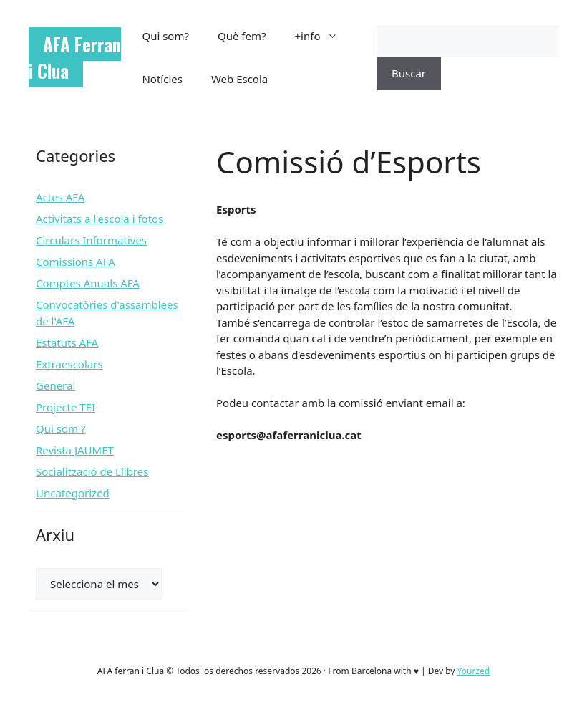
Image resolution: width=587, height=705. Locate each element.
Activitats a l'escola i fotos (99, 218)
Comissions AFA (75, 261)
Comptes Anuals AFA (88, 283)
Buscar (409, 73)
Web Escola (239, 79)
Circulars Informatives (91, 240)
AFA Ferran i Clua (75, 57)
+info (324, 35)
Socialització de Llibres (92, 471)
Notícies (162, 79)
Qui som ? (60, 428)
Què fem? (242, 36)
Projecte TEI (65, 407)
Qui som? (165, 36)
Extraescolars (69, 364)
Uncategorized (73, 493)
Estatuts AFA (67, 342)
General (55, 385)
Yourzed (473, 671)
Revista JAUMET (75, 450)
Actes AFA (60, 197)
